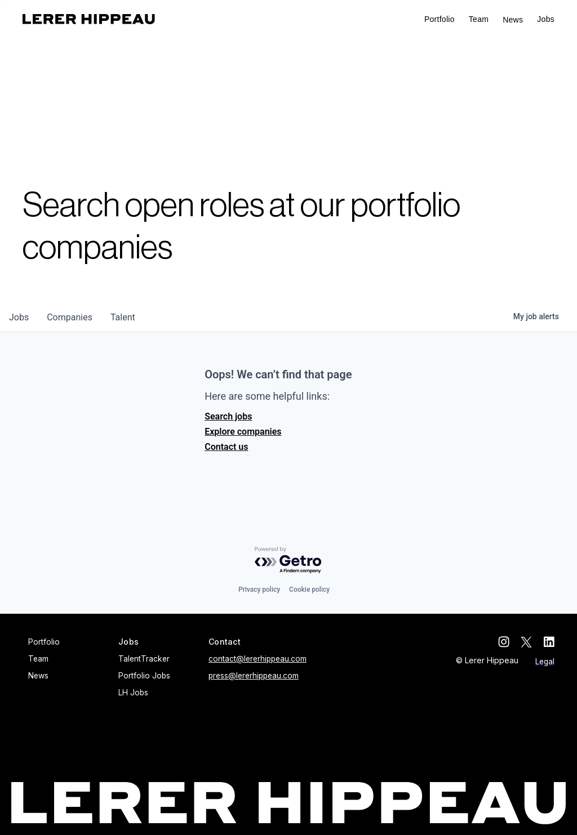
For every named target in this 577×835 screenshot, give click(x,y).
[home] (89, 19)
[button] (545, 19)
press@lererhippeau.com (253, 675)
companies (69, 317)
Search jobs (228, 416)
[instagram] (503, 642)
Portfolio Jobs (144, 675)
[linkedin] (548, 642)
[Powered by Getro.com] (288, 560)
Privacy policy (259, 589)
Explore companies (243, 431)
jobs (19, 317)
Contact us (226, 446)
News (513, 19)
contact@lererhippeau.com (257, 658)
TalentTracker (144, 658)
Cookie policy (309, 589)
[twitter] (526, 642)
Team (479, 19)
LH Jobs (133, 692)
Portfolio (439, 19)
